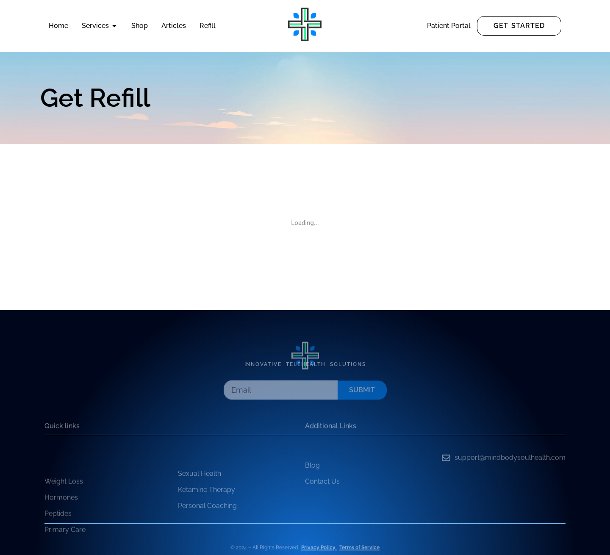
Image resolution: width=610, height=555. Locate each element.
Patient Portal (449, 26)
